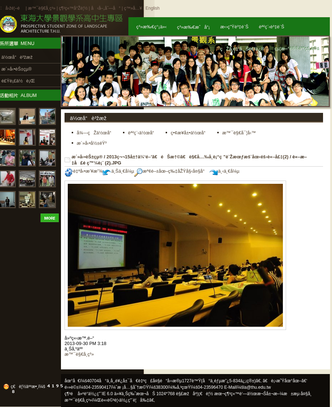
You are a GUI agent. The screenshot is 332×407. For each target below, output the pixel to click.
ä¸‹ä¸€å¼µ (224, 171)
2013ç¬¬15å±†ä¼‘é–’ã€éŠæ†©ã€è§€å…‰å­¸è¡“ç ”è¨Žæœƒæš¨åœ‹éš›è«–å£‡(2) (197, 156)
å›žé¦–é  (14, 8)
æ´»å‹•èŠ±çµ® (87, 156)
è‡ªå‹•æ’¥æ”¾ (84, 171)
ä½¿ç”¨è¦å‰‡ (134, 400)
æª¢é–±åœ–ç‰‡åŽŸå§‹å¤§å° (171, 171)
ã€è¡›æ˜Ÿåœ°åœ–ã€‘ (285, 380)
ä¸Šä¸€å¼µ (118, 171)
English (153, 8)
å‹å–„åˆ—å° (105, 8)
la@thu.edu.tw (257, 387)
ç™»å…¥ (133, 8)
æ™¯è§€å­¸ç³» (42, 8)
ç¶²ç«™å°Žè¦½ (73, 8)
